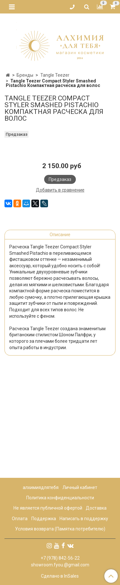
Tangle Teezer (54, 75)
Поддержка (43, 518)
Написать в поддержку (84, 518)
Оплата (20, 518)
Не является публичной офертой (47, 508)
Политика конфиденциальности (60, 497)
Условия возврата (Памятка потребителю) (60, 528)
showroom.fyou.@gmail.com (60, 564)
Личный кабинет (79, 487)
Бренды (25, 75)
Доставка (96, 508)
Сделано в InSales (60, 576)
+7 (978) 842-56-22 (60, 558)
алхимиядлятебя (41, 487)
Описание (60, 338)
